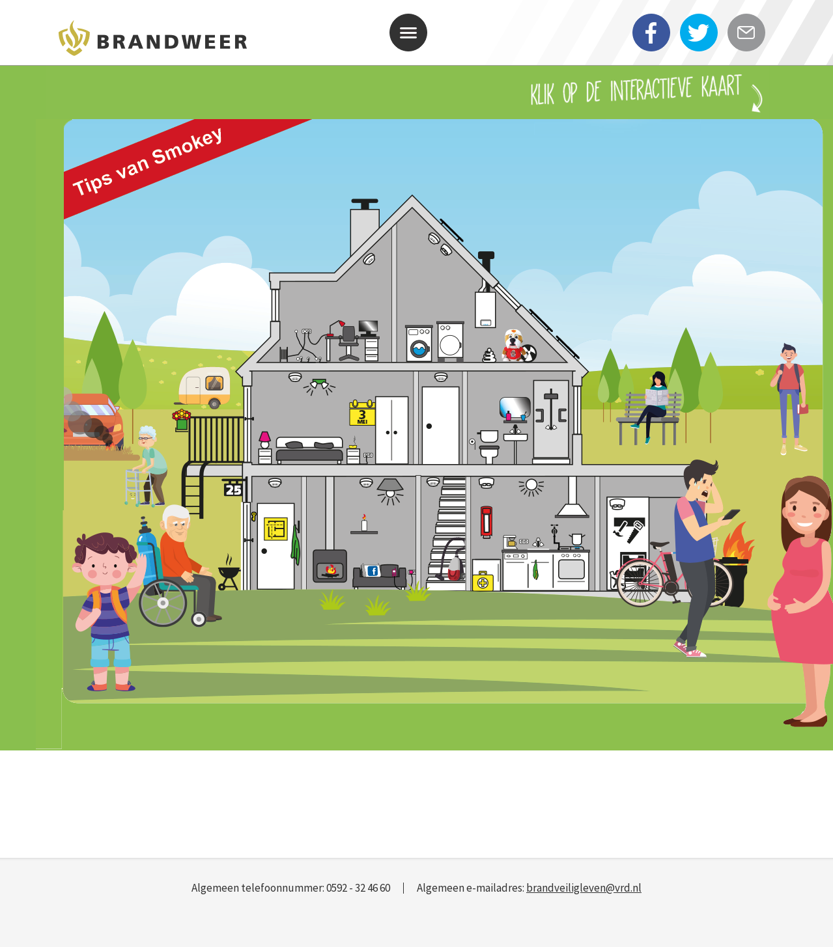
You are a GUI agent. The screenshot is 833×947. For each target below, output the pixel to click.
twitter (701, 43)
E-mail (748, 43)
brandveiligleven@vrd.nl (584, 888)
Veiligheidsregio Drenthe (153, 41)
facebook (653, 43)
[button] (408, 32)
